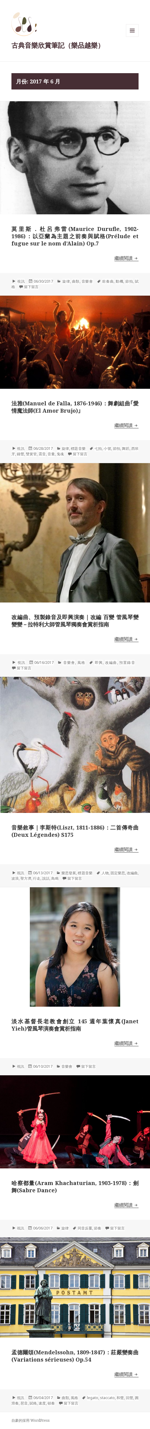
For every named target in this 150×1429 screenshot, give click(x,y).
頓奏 (51, 1403)
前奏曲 (108, 281)
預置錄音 (127, 662)
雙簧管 (31, 453)
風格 (81, 662)
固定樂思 (118, 872)
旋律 (66, 281)
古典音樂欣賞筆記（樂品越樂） (57, 45)
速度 (42, 1403)
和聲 (120, 1397)
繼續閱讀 (126, 258)
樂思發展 (68, 872)
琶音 (24, 1403)
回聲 (129, 1397)
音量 (51, 453)
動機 (119, 281)
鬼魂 (60, 453)
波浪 (15, 878)
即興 (98, 662)
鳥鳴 (54, 878)
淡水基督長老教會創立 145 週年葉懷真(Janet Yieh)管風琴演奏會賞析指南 (74, 1025)
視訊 (21, 281)
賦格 (33, 1403)
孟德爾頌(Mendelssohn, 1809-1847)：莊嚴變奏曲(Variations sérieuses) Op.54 (74, 1356)
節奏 (97, 1228)
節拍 (129, 281)
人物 (105, 872)
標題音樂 (78, 448)
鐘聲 (20, 453)
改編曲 (111, 662)
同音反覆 (85, 1228)
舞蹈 (125, 448)
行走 (36, 878)
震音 (42, 453)
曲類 (76, 281)
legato (92, 1397)
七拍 (98, 448)
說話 (45, 878)
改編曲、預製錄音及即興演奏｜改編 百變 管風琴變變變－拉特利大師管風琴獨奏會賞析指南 (74, 620)
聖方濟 (25, 878)
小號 (107, 448)
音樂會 (87, 281)
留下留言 (31, 286)
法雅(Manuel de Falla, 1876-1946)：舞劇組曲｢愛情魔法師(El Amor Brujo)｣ (74, 407)
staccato (107, 1397)
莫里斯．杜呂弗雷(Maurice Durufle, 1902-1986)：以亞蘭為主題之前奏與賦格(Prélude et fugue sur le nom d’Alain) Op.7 (74, 236)
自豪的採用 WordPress (30, 1420)
